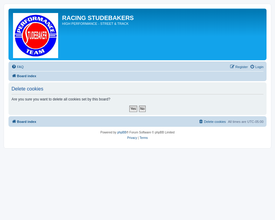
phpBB (121, 132)
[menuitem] (18, 67)
